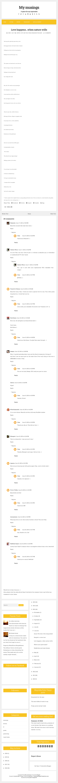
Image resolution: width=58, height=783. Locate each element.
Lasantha (30, 776)
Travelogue (27, 22)
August (36, 623)
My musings (29, 7)
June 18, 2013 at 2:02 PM (20, 382)
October (36, 616)
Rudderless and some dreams (42, 648)
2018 (6, 760)
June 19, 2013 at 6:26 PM (28, 235)
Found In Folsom (15, 289)
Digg (42, 203)
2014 (34, 605)
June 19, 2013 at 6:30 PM (28, 395)
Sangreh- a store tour (40, 637)
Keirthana (13, 318)
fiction (5, 723)
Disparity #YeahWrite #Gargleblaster (13, 645)
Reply (11, 228)
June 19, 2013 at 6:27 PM (28, 275)
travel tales (6, 737)
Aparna (12, 463)
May (35, 652)
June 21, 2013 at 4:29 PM (24, 517)
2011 (34, 675)
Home (4, 22)
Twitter (22, 203)
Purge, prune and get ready (38, 706)
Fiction (11, 22)
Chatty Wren (14, 249)
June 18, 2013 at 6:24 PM (22, 436)
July (35, 627)
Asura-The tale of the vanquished (43, 633)
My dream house (13, 633)
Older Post (53, 213)
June (35, 630)
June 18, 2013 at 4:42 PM (26, 409)
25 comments (47, 32)
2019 (6, 757)
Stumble (36, 203)
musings (5, 720)
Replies (14, 232)
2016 (6, 768)
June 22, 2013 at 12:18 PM (25, 543)
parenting (6, 733)
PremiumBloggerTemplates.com (40, 776)
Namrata (12, 223)
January (36, 667)
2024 (6, 753)
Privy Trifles (14, 490)
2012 (34, 671)
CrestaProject (17, 776)
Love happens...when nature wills (29, 29)
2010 (34, 679)
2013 (34, 609)
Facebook (14, 203)
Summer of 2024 (37, 721)
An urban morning (14, 621)
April (35, 656)
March (36, 660)
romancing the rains (36, 32)
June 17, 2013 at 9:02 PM (22, 223)
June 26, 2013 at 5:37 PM (28, 529)
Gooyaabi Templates (32, 777)
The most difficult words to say (39, 701)
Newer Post (5, 213)
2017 (6, 764)
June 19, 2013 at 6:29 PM (28, 368)
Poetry (18, 22)
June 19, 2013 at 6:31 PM (28, 449)
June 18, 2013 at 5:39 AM (26, 289)
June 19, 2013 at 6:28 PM (28, 337)
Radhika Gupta (14, 543)
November (37, 612)
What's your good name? (40, 644)
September (37, 619)
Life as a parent (37, 22)
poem (29, 32)
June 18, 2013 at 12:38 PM (21, 351)
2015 (34, 602)
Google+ (29, 203)
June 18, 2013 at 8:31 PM (21, 463)
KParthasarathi (14, 409)
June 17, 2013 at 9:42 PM (31, 264)
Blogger (49, 766)
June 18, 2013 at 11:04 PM (24, 490)
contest (18, 32)
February (36, 663)
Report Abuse (36, 756)
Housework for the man (37, 697)
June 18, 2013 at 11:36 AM (23, 318)
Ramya (12, 351)
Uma (18, 235)
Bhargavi (13, 436)
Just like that (24, 32)
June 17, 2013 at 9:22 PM (24, 249)
